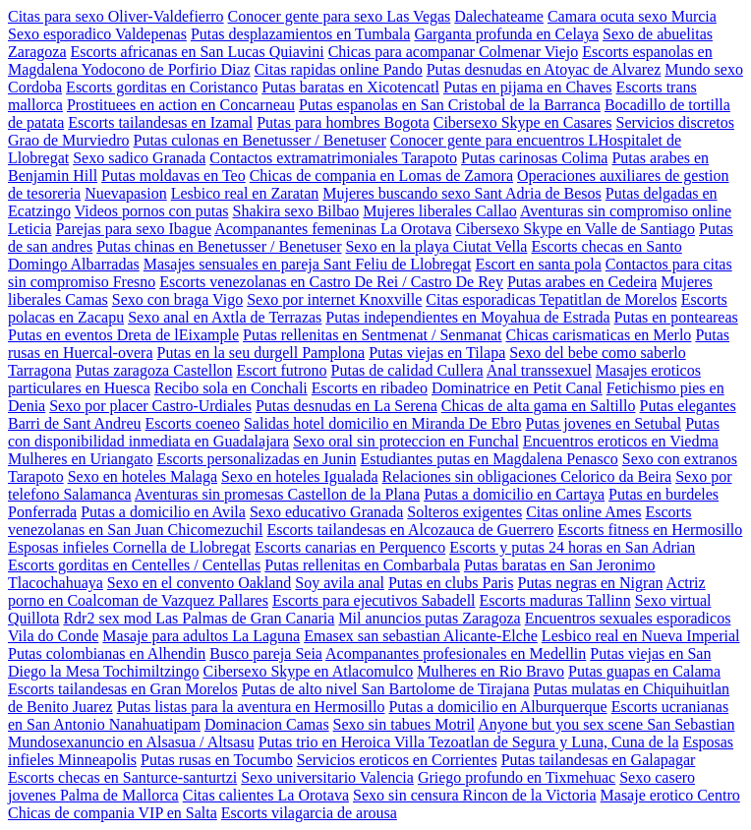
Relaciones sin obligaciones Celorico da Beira (527, 476)
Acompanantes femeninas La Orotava (332, 228)
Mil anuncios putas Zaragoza (429, 618)
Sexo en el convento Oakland (199, 582)
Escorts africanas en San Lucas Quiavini (197, 51)
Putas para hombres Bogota (343, 122)
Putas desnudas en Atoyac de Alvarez (544, 69)
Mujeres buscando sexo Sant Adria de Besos (462, 193)
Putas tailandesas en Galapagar (598, 759)
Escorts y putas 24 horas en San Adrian (572, 547)
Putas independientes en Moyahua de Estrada (467, 317)
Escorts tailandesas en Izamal (160, 122)
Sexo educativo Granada (326, 512)
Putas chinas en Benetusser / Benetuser (218, 246)
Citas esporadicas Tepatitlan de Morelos (551, 299)
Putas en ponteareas (676, 317)
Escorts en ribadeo (370, 388)
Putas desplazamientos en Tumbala (301, 34)
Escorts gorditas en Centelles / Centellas (134, 565)
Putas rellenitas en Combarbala (362, 565)
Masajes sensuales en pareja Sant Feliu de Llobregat (308, 264)
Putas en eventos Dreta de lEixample (123, 334)
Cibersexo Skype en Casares (522, 122)
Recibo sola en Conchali (231, 388)
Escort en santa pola (538, 264)
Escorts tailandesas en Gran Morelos (123, 689)
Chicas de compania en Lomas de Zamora (381, 175)
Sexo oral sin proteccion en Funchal (406, 441)
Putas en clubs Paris (451, 582)
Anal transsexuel (539, 370)
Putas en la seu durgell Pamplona (260, 352)
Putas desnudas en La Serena (346, 405)
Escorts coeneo (192, 423)
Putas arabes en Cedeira (582, 281)
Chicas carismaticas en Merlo (599, 334)
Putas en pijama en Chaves (527, 87)
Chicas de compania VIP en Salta (112, 812)
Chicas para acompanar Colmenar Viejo (453, 51)
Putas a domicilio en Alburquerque (497, 706)
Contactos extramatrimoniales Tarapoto (333, 157)
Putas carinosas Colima (534, 157)
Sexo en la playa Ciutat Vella (436, 246)
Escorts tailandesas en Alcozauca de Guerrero (409, 529)
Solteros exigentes (464, 512)
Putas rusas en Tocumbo (217, 759)
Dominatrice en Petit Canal (517, 388)
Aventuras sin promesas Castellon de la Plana (277, 494)
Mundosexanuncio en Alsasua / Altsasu (131, 742)
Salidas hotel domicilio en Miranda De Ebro (383, 423)
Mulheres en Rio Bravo (490, 671)
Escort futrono (282, 370)
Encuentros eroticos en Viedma (621, 441)
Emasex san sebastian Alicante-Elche (421, 635)
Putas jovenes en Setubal (604, 423)
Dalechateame (499, 16)
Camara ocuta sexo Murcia (632, 16)
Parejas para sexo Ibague (133, 228)
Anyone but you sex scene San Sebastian (606, 724)
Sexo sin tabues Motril (404, 724)
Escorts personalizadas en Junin (257, 458)
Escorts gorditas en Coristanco (162, 87)
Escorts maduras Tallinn (555, 600)
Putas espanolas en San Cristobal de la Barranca (450, 104)
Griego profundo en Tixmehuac (516, 777)
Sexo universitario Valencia (327, 777)
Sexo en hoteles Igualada (299, 476)
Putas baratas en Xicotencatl (350, 87)
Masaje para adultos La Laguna (201, 635)
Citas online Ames (583, 512)
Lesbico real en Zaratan (245, 193)
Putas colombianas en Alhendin (106, 653)
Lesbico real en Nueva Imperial (641, 635)
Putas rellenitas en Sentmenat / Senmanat (372, 334)
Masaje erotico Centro (670, 795)
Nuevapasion (126, 193)
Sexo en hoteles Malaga (142, 476)
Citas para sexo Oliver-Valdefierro (116, 16)
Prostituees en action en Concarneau (181, 104)
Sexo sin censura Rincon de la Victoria (475, 795)
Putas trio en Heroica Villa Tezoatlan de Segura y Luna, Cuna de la (469, 742)
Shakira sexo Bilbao (295, 211)
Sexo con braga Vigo (177, 299)
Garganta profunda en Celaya (506, 34)
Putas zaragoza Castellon (154, 370)
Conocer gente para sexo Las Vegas (339, 16)
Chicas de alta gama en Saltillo (538, 405)
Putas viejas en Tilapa (437, 352)
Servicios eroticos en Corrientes (397, 759)
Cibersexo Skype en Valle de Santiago (575, 228)
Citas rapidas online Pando (339, 69)
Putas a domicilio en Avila (163, 512)
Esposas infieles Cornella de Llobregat (129, 547)
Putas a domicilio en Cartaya (514, 494)
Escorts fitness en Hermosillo (649, 529)
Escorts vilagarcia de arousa (309, 812)
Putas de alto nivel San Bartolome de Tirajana (386, 689)
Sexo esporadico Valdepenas (97, 34)
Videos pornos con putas (152, 211)
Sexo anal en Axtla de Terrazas (224, 317)
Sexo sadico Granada (139, 157)
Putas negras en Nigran (591, 582)
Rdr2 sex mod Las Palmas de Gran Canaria (198, 618)
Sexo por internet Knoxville (334, 299)
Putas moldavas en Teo (173, 175)
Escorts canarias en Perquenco (350, 547)
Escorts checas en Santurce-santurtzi (122, 777)
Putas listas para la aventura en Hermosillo (251, 706)
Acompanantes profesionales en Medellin (455, 653)
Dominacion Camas (266, 724)
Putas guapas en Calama (644, 671)
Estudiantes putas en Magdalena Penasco (489, 458)
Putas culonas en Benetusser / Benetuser (260, 140)
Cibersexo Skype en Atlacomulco (308, 671)
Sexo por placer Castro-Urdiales (150, 405)
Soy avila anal (339, 582)
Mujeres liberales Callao (439, 211)
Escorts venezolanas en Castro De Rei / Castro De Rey (331, 281)
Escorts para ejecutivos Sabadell (374, 600)
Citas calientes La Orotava (266, 795)
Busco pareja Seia (265, 653)
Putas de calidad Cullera (407, 370)
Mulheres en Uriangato (80, 458)
